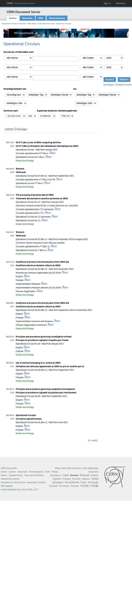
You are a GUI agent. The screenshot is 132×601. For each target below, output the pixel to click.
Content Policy (15, 475)
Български (55, 475)
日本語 (94, 478)
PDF (53, 153)
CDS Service (19, 482)
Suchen (13, 18)
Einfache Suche (123, 84)
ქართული (57, 482)
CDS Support (7, 485)
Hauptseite (5, 23)
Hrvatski (76, 478)
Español (57, 478)
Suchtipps (108, 84)
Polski (83, 482)
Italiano (86, 478)
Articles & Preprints (18, 23)
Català (65, 475)
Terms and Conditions (34, 475)
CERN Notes (31, 23)
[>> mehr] (93, 440)
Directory (120, 3)
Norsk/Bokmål (72, 482)
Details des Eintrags (25, 160)
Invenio (15, 478)
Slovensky (64, 485)
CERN (21, 3)
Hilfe (40, 18)
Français (66, 478)
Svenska (74, 485)
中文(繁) (94, 485)
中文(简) (84, 485)
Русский (53, 485)
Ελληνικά (84, 475)
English (94, 475)
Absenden (27, 18)
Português (93, 482)
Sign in (107, 3)
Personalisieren (57, 18)
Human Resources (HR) (46, 23)
